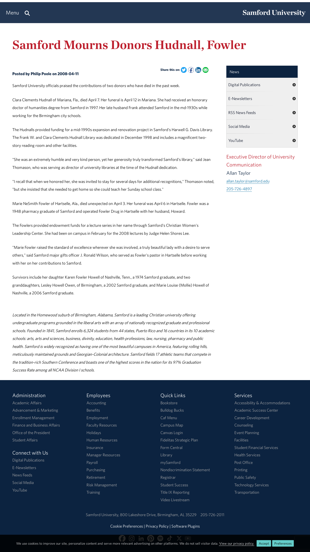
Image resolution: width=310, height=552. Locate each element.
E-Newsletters (240, 98)
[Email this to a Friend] (205, 70)
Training (93, 492)
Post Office (243, 462)
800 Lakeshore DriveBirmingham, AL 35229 (158, 514)
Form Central (171, 447)
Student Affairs (25, 440)
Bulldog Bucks (172, 410)
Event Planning (246, 432)
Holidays (93, 432)
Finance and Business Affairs (36, 425)
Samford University (103, 514)
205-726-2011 (212, 514)
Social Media (239, 126)
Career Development (251, 417)
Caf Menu (168, 417)
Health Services (247, 454)
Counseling (243, 425)
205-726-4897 (239, 188)
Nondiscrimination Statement (185, 469)
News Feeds (22, 474)
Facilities (241, 440)
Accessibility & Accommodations (262, 402)
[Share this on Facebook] (191, 70)
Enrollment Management (33, 417)
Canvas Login (171, 432)
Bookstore (168, 402)
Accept (264, 543)
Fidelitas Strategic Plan (179, 440)
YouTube (235, 140)
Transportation (246, 492)
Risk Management (101, 484)
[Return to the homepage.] (274, 16)
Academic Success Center (256, 410)
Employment (97, 417)
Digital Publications (244, 84)
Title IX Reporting (175, 492)
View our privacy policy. (236, 543)
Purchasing (95, 469)
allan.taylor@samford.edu (248, 181)
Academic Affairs (27, 402)
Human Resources (101, 440)
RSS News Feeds (242, 112)
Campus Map (171, 425)
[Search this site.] (27, 12)
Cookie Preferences (126, 526)
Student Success (174, 484)
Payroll (92, 462)
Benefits (93, 410)
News (234, 71)
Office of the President (31, 432)
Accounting (96, 402)
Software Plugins (185, 526)
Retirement (95, 477)
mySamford (170, 462)
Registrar (168, 477)
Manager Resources (103, 454)
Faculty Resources (101, 425)
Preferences (283, 543)
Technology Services (251, 484)
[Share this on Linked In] (198, 70)
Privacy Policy (157, 526)
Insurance (94, 447)
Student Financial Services (256, 447)
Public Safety (245, 477)
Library (166, 454)
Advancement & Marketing (35, 410)
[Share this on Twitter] (184, 70)
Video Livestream (175, 499)
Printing (241, 469)
